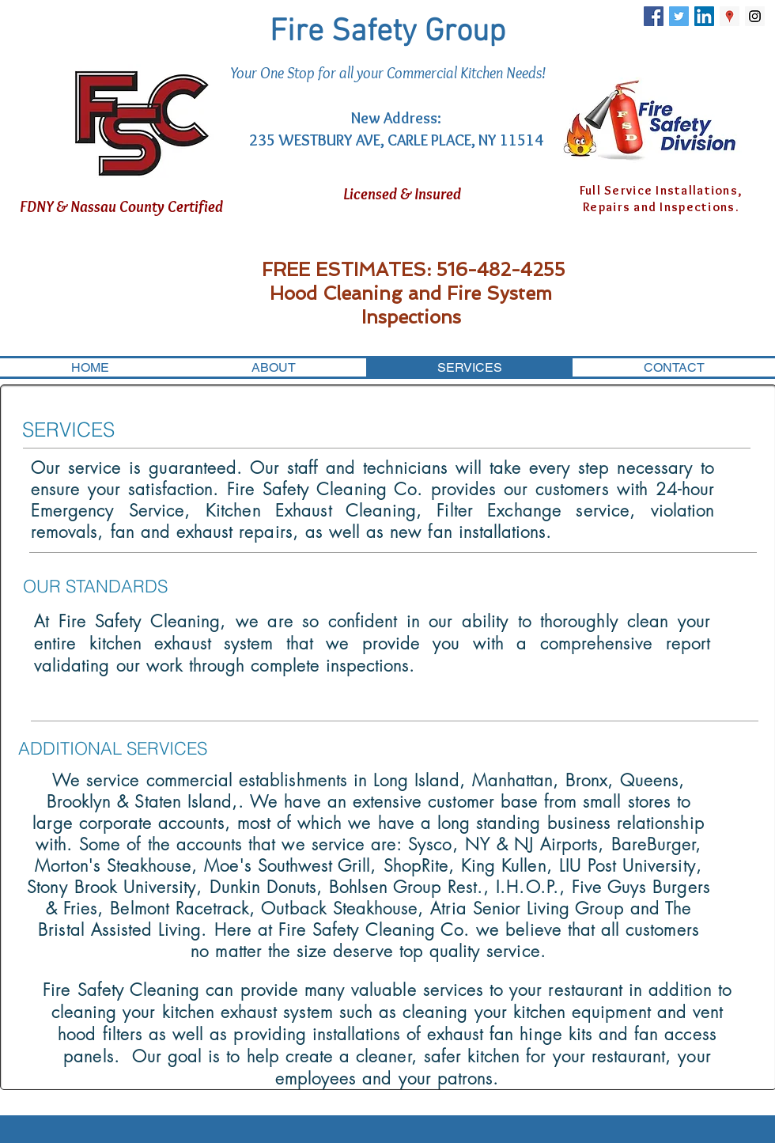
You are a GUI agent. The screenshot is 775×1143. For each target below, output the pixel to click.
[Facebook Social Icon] (653, 16)
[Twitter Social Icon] (679, 16)
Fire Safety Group (387, 32)
